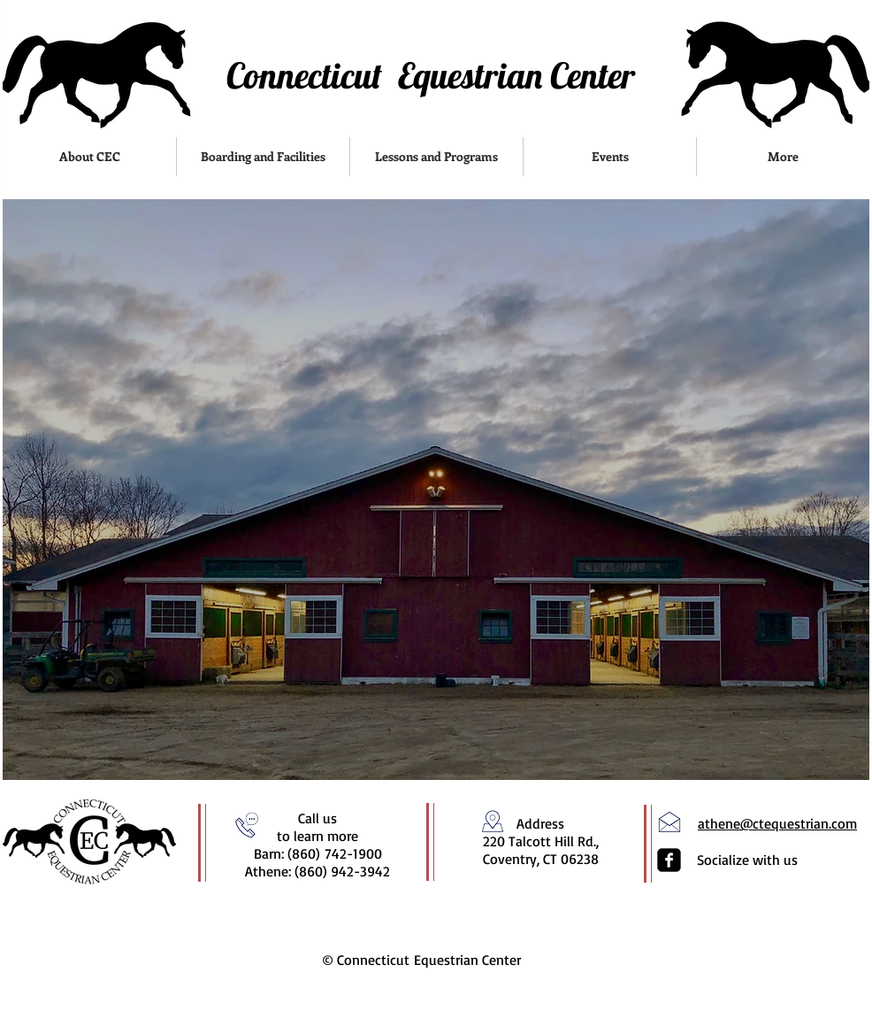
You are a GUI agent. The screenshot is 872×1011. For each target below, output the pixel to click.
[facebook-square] (669, 860)
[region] (436, 489)
